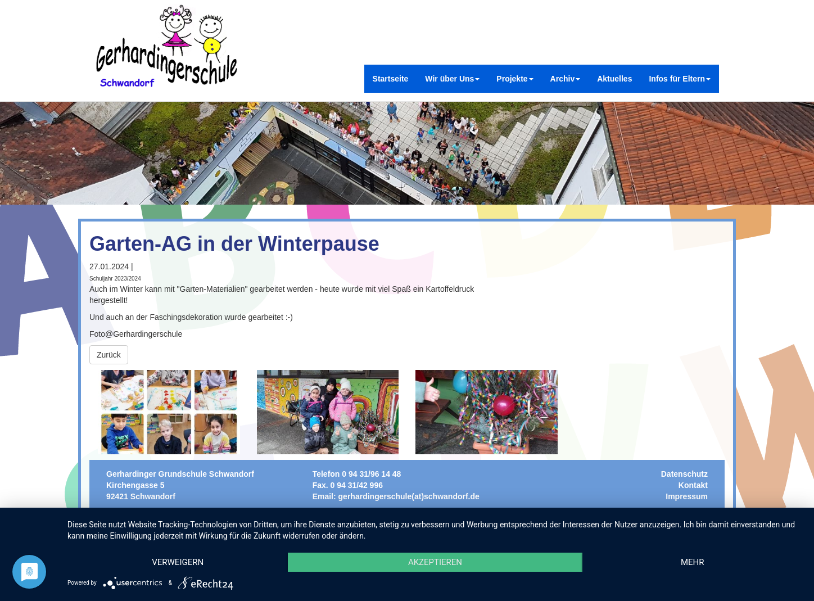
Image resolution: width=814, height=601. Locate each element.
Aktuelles (614, 78)
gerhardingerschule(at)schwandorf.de (409, 496)
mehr (692, 562)
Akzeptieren (435, 562)
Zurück (109, 354)
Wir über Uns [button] (452, 78)
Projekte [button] (514, 78)
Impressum (687, 496)
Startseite (391, 78)
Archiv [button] (565, 78)
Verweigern (178, 562)
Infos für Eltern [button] (680, 78)
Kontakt (693, 485)
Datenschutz (684, 473)
